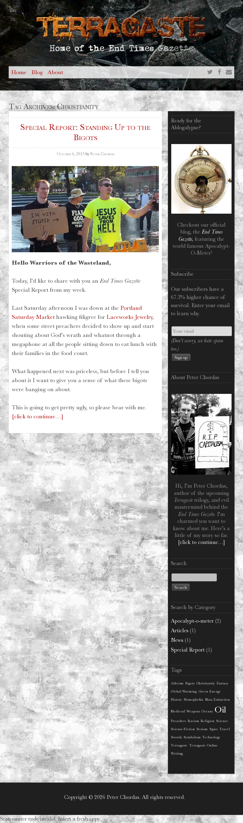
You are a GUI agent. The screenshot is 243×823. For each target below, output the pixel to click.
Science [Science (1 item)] (222, 721)
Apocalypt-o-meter (192, 621)
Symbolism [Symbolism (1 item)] (192, 737)
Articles (179, 630)
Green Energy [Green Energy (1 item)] (210, 691)
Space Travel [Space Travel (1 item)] (220, 729)
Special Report (188, 650)
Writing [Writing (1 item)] (177, 753)
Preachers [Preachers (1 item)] (178, 721)
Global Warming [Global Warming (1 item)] (184, 691)
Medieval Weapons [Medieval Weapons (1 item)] (185, 711)
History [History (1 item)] (176, 700)
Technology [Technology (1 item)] (211, 737)
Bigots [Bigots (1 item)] (189, 683)
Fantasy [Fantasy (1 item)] (222, 683)
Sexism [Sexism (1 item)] (202, 729)
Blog (37, 72)
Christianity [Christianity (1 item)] (206, 683)
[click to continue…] (37, 416)
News (177, 640)
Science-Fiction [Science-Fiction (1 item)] (183, 729)
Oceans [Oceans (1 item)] (207, 711)
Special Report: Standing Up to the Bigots (85, 132)
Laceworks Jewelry (129, 316)
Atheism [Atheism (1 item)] (177, 683)
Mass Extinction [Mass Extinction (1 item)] (217, 700)
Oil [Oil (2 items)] (221, 710)
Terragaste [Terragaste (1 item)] (179, 745)
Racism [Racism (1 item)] (193, 721)
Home (19, 72)
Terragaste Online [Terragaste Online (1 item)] (203, 745)
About (55, 72)
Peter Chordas (102, 154)
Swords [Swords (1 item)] (176, 737)
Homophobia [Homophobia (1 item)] (194, 700)
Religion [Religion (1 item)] (207, 721)
